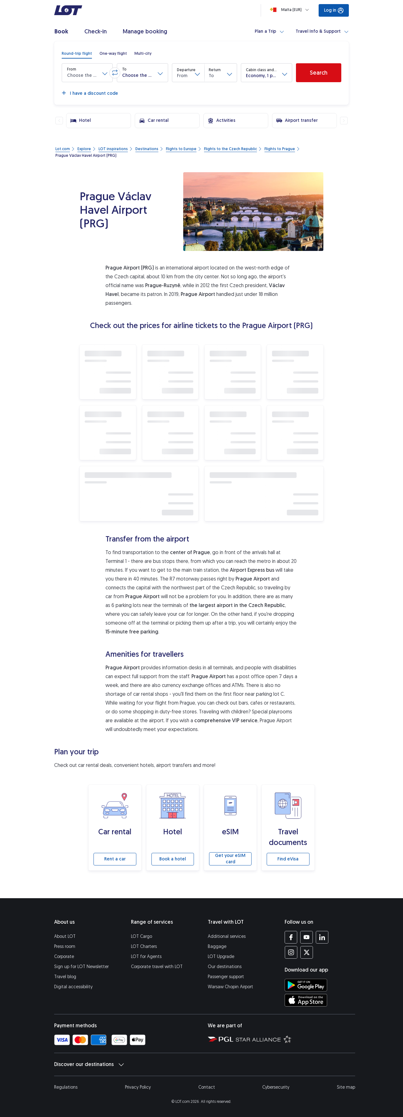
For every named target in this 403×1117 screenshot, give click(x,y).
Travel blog (65, 976)
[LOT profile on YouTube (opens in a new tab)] (306, 937)
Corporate (64, 956)
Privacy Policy (138, 1087)
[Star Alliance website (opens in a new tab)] (264, 1039)
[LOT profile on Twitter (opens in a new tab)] (306, 952)
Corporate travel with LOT (157, 966)
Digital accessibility (73, 986)
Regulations (65, 1087)
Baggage (217, 946)
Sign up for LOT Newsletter (81, 966)
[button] (87, 72)
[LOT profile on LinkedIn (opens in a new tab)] (321, 937)
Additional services (227, 936)
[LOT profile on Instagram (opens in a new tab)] (291, 952)
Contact (206, 1087)
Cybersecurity (275, 1087)
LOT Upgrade (221, 956)
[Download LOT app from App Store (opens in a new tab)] (306, 1000)
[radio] (77, 53)
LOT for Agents (146, 956)
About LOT (65, 936)
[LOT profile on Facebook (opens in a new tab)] (291, 937)
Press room (64, 946)
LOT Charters (144, 946)
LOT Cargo (141, 936)
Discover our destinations (89, 1064)
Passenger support (226, 976)
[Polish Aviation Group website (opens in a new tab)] (220, 1039)
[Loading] (290, 9)
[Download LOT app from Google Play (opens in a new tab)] (306, 985)
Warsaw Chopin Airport (230, 986)
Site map (346, 1087)
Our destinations (224, 966)
